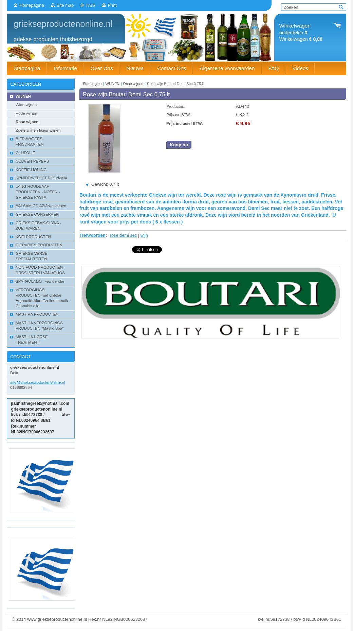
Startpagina (92, 84)
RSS (90, 5)
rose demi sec (123, 235)
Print (112, 5)
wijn (144, 235)
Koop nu (179, 144)
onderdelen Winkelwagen (300, 32)
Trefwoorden (92, 235)
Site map (65, 5)
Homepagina (31, 5)
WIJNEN (113, 84)
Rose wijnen (133, 84)
